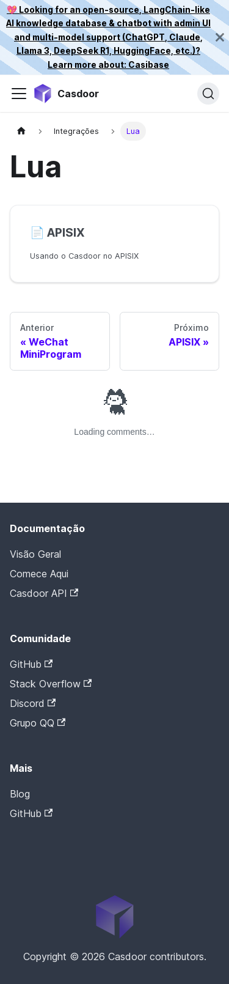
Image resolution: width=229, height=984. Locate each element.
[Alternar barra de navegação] (19, 93)
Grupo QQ (37, 723)
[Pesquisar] (208, 94)
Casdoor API (44, 593)
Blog (20, 794)
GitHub (31, 664)
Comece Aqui (39, 574)
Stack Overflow (51, 684)
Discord (33, 703)
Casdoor (62, 832)
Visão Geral (35, 554)
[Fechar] (220, 37)
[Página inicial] (21, 131)
